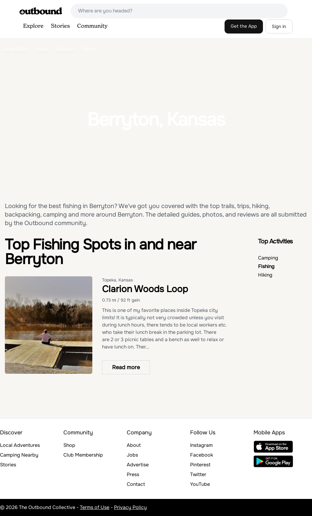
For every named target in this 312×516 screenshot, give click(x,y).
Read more (126, 367)
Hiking (265, 275)
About (134, 445)
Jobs (132, 455)
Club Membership (83, 455)
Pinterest (200, 464)
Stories (60, 26)
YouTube (200, 484)
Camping (268, 258)
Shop (69, 445)
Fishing (266, 266)
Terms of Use (94, 507)
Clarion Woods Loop (145, 289)
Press (133, 474)
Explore (33, 26)
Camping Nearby (19, 455)
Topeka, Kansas (117, 280)
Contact (136, 484)
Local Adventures (20, 445)
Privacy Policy (130, 507)
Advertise (138, 464)
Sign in (279, 26)
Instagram (201, 445)
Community (92, 26)
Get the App (244, 26)
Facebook (201, 455)
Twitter (198, 474)
